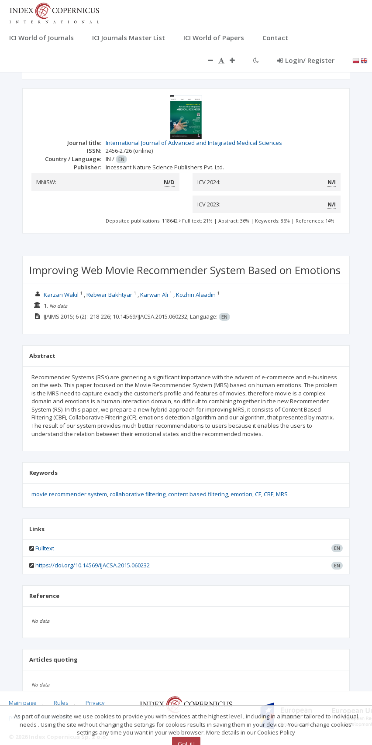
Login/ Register (305, 60)
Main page (23, 703)
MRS (282, 494)
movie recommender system (69, 494)
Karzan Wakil (61, 295)
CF (258, 494)
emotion (241, 494)
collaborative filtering (137, 494)
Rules (61, 703)
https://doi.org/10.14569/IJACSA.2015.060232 (92, 565)
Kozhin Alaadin (196, 295)
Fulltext (44, 548)
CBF (268, 494)
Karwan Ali (154, 295)
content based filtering (198, 494)
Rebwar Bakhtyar (109, 295)
